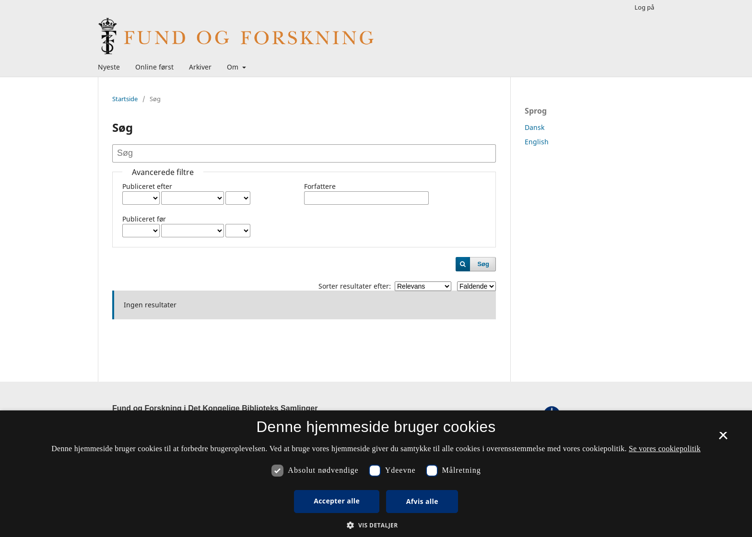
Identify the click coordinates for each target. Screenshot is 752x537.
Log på (644, 7)
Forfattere (320, 186)
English (537, 141)
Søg (483, 264)
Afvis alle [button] (422, 501)
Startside (125, 98)
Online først (154, 66)
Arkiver (200, 66)
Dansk (534, 127)
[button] (376, 525)
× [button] (722, 438)
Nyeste (109, 66)
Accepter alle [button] (337, 500)
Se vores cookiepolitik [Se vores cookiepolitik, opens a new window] (665, 448)
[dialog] (376, 473)
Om (233, 66)
